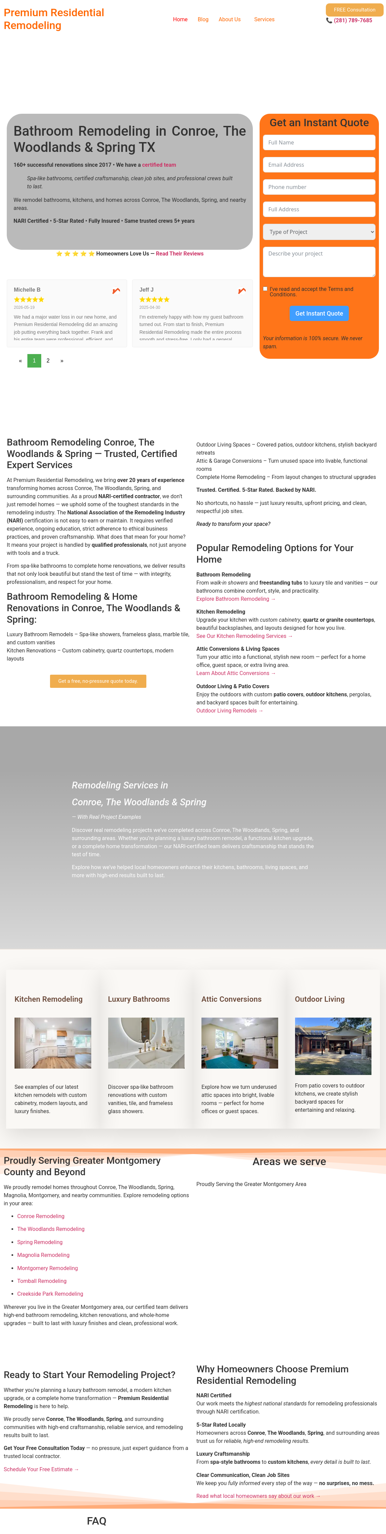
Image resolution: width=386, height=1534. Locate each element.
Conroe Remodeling (41, 1216)
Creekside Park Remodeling (50, 1294)
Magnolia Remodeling (43, 1255)
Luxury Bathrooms (139, 999)
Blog (203, 19)
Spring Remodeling (40, 1242)
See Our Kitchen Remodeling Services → (244, 636)
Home (180, 19)
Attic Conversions (231, 999)
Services (264, 19)
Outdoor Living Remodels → (230, 710)
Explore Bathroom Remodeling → (236, 599)
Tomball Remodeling (42, 1281)
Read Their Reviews (179, 253)
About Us (230, 19)
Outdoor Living (320, 999)
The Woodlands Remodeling (51, 1229)
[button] (231, 19)
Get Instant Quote (319, 313)
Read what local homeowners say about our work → (258, 1496)
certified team (159, 165)
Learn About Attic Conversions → (236, 673)
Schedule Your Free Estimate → (41, 1469)
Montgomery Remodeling (47, 1268)
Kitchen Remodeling (49, 999)
